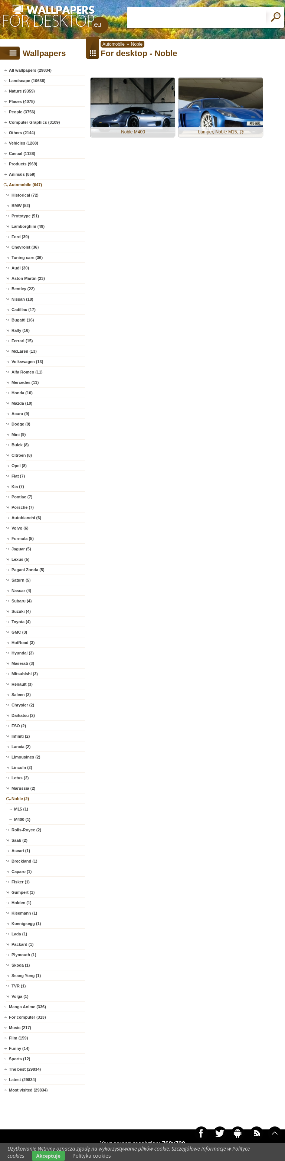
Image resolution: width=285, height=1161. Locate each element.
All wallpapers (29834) (30, 70)
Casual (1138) (22, 153)
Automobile (113, 44)
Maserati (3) (23, 663)
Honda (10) (22, 393)
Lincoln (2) (22, 767)
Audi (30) (20, 268)
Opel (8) (19, 465)
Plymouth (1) (24, 955)
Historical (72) (25, 195)
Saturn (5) (21, 580)
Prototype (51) (25, 216)
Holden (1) (22, 902)
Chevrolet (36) (25, 247)
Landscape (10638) (27, 80)
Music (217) (20, 1027)
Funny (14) (19, 1048)
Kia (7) (18, 486)
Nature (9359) (22, 91)
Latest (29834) (22, 1079)
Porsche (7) (23, 507)
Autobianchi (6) (26, 517)
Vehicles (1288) (23, 143)
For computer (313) (27, 1017)
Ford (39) (20, 237)
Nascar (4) (21, 590)
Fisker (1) (21, 882)
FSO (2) (19, 726)
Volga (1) (20, 996)
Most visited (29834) (28, 1090)
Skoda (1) (21, 965)
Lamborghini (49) (28, 226)
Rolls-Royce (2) (26, 830)
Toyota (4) (21, 622)
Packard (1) (22, 944)
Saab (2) (19, 840)
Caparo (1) (22, 871)
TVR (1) (19, 986)
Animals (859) (22, 174)
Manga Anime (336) (27, 1007)
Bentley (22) (23, 289)
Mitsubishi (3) (25, 674)
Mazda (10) (22, 403)
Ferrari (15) (22, 341)
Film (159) (18, 1038)
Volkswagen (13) (27, 361)
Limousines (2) (26, 757)
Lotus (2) (20, 778)
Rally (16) (21, 330)
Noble (136, 44)
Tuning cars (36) (27, 257)
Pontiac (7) (22, 497)
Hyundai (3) (23, 653)
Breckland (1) (24, 861)
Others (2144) (22, 132)
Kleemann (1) (24, 913)
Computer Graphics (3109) (34, 122)
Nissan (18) (22, 299)
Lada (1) (19, 934)
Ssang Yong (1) (26, 975)
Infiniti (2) (21, 736)
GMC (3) (19, 632)
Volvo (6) (20, 528)
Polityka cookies (91, 1155)
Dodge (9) (21, 424)
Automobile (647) (25, 184)
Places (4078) (22, 101)
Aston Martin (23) (28, 278)
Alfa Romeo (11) (27, 372)
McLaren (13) (24, 351)
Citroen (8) (22, 455)
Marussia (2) (23, 788)
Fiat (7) (18, 476)
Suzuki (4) (21, 611)
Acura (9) (20, 413)
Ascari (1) (21, 850)
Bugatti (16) (23, 320)
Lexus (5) (20, 559)
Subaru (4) (22, 601)
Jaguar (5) (21, 549)
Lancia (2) (21, 746)
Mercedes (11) (25, 382)
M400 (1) (22, 819)
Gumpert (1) (23, 892)
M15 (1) (21, 809)
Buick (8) (20, 445)
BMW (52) (21, 205)
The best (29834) (25, 1069)
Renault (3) (22, 684)
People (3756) (22, 112)
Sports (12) (19, 1059)
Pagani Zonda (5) (28, 569)
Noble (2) (20, 798)
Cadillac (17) (24, 309)
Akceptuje (48, 1155)
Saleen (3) (21, 694)
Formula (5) (23, 538)
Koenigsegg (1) (26, 923)
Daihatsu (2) (23, 715)
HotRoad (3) (23, 642)
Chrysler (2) (23, 705)
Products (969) (23, 164)
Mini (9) (19, 434)
